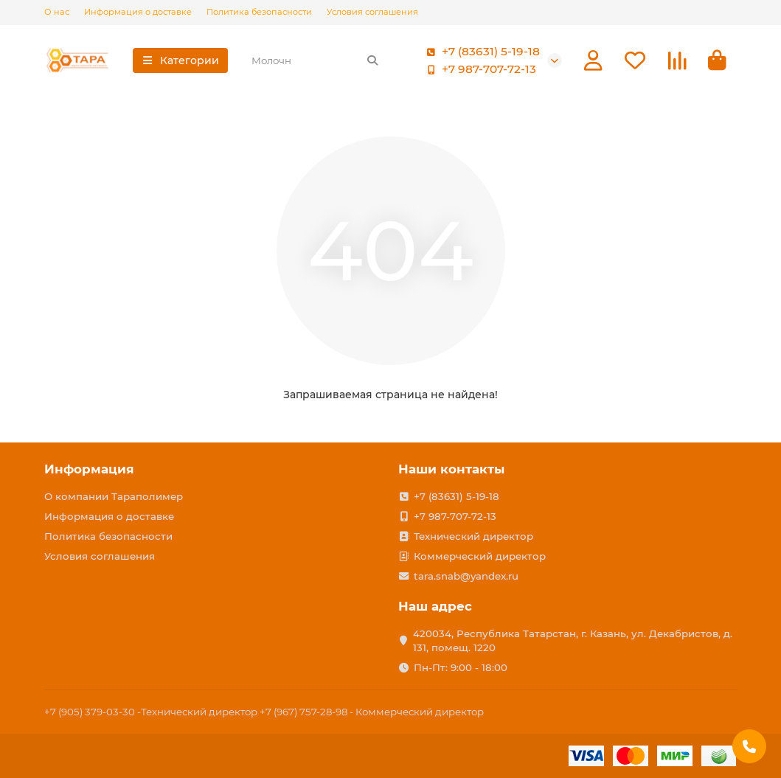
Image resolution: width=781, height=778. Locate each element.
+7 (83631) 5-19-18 (480, 52)
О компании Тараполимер (113, 496)
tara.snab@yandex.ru (466, 576)
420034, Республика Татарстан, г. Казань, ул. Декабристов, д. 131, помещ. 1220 (572, 640)
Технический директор (473, 536)
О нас (56, 12)
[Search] (315, 60)
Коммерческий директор (480, 556)
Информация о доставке (138, 12)
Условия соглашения (372, 12)
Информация (89, 469)
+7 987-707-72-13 (478, 69)
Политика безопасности (259, 12)
